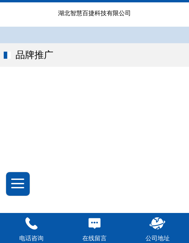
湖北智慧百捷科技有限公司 (94, 13)
